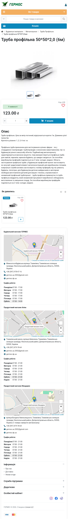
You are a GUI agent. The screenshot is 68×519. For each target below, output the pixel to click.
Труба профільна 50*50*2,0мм (9, 213)
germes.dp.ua (11, 278)
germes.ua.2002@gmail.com (17, 275)
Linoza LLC (29, 507)
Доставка (9, 472)
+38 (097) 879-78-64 (14, 347)
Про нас (8, 469)
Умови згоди (10, 475)
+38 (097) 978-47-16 (14, 272)
